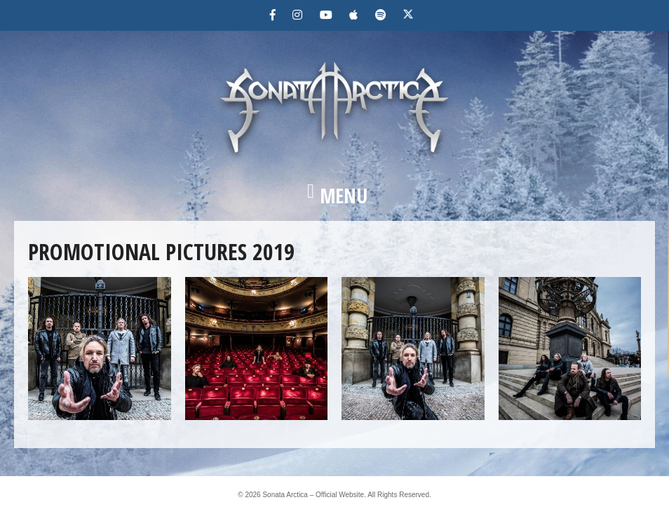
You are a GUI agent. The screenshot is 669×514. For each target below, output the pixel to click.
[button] (334, 195)
